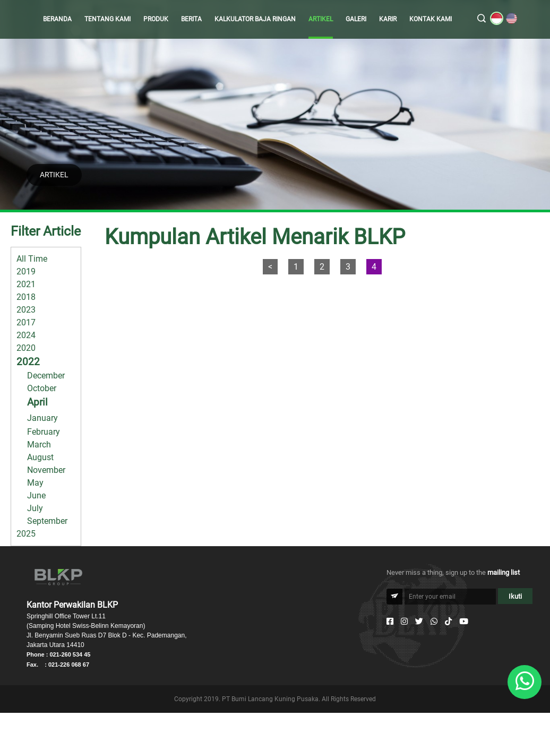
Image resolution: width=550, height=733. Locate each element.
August (40, 457)
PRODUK (155, 19)
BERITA (191, 19)
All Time (31, 259)
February (43, 432)
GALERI (356, 19)
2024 (26, 335)
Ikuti (515, 596)
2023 (26, 310)
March (39, 444)
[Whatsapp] (434, 621)
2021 (26, 284)
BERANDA (57, 19)
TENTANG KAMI (107, 19)
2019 (26, 271)
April (37, 402)
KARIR (388, 19)
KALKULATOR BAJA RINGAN (255, 19)
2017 (26, 322)
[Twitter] (419, 621)
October (41, 388)
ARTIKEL (320, 19)
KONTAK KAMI (430, 19)
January (42, 418)
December (46, 375)
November (46, 470)
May (35, 483)
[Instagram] (404, 621)
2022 (28, 362)
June (36, 495)
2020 (26, 348)
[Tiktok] (448, 621)
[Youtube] (463, 621)
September (47, 521)
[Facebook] (389, 621)
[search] (481, 19)
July (35, 508)
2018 (26, 297)
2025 (26, 534)
